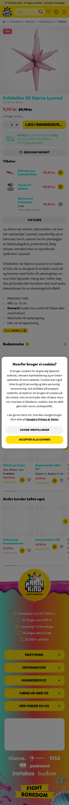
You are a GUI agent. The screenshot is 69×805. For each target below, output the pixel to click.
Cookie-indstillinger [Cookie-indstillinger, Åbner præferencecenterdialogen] (34, 430)
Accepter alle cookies (34, 440)
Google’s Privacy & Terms (42, 419)
